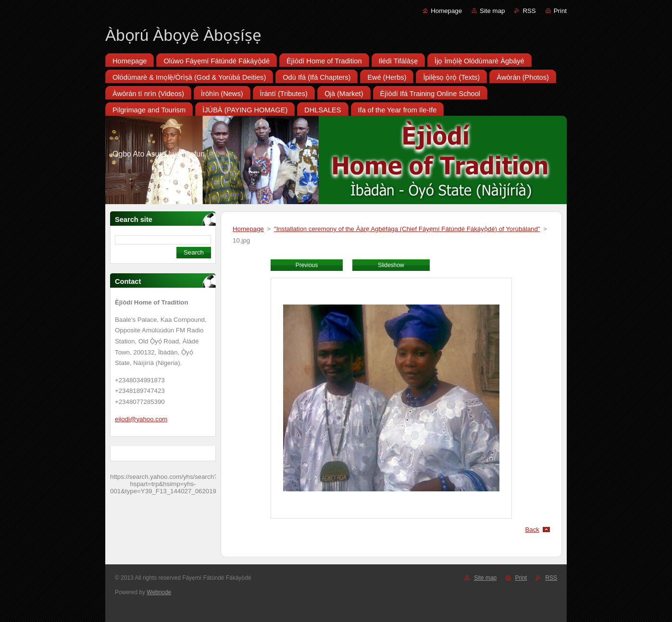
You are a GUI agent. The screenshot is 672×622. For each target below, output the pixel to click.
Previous (307, 265)
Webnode (159, 592)
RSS (529, 10)
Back (532, 529)
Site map (492, 10)
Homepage (446, 10)
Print (560, 10)
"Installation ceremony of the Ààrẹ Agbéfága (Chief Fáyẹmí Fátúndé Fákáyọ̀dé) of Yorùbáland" (407, 228)
